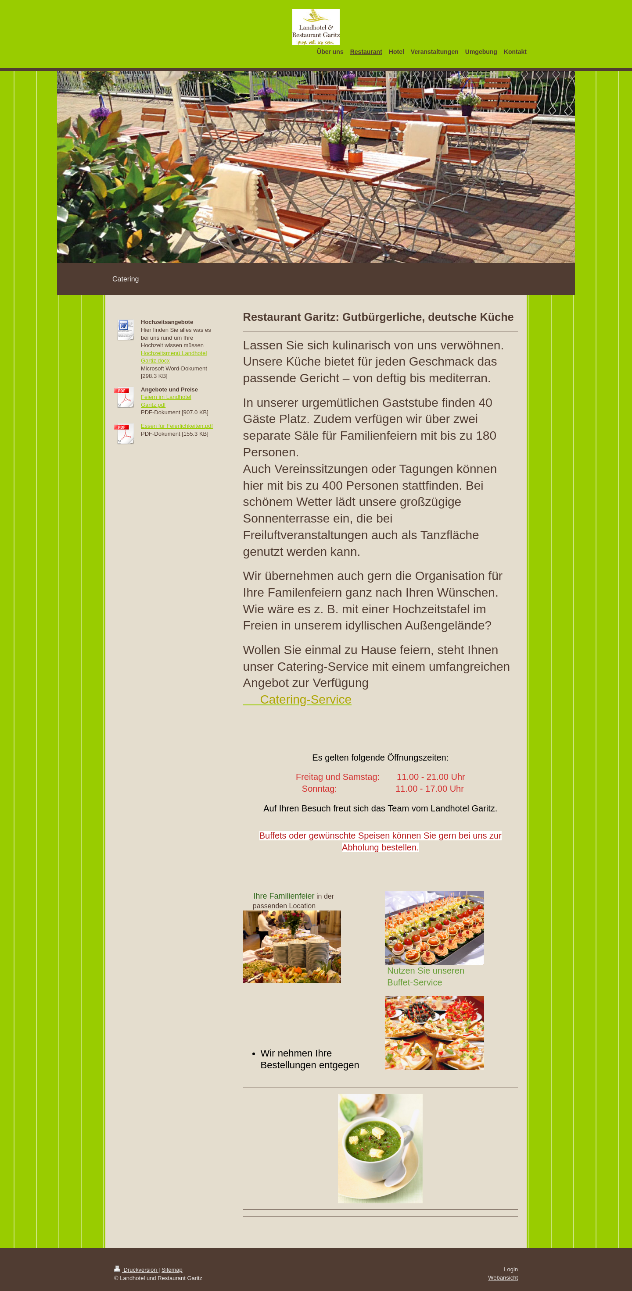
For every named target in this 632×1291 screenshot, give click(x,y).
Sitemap (172, 1269)
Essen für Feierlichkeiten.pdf (177, 426)
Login (511, 1269)
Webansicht (503, 1277)
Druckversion (136, 1269)
